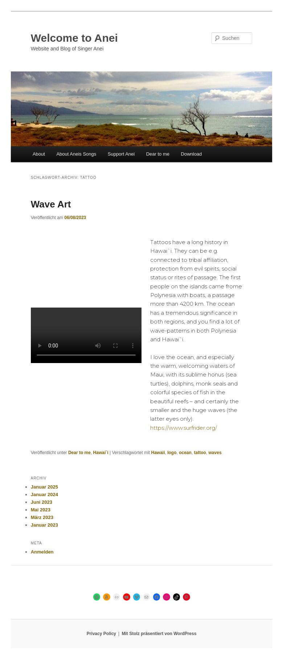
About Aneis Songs (76, 154)
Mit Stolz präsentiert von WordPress (159, 633)
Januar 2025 (44, 487)
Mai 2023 (40, 509)
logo (171, 452)
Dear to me (157, 154)
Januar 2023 (44, 525)
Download (191, 154)
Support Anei (121, 154)
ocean (185, 452)
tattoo (200, 452)
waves (215, 452)
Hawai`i (100, 452)
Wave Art (51, 204)
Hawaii (158, 452)
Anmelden (42, 552)
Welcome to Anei (74, 38)
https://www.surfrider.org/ (183, 427)
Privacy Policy (101, 633)
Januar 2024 (44, 494)
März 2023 (42, 517)
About (39, 154)
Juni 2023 (41, 502)
